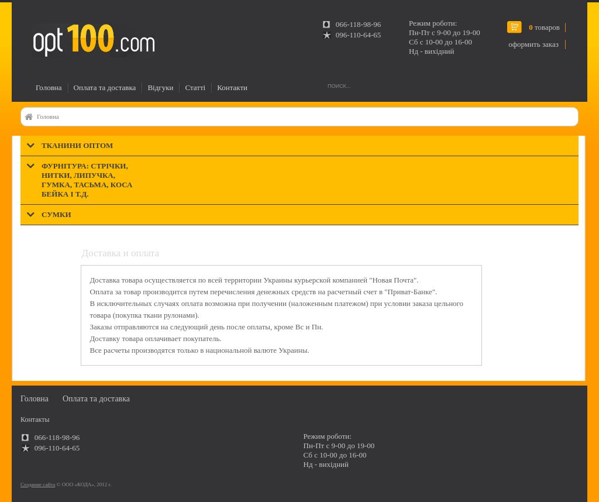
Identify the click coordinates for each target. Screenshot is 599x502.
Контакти (232, 87)
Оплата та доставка (105, 87)
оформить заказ (533, 44)
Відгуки (160, 87)
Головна (49, 87)
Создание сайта (37, 484)
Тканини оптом (77, 145)
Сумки (56, 214)
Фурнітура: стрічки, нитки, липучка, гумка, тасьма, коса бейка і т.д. (87, 179)
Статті (195, 87)
